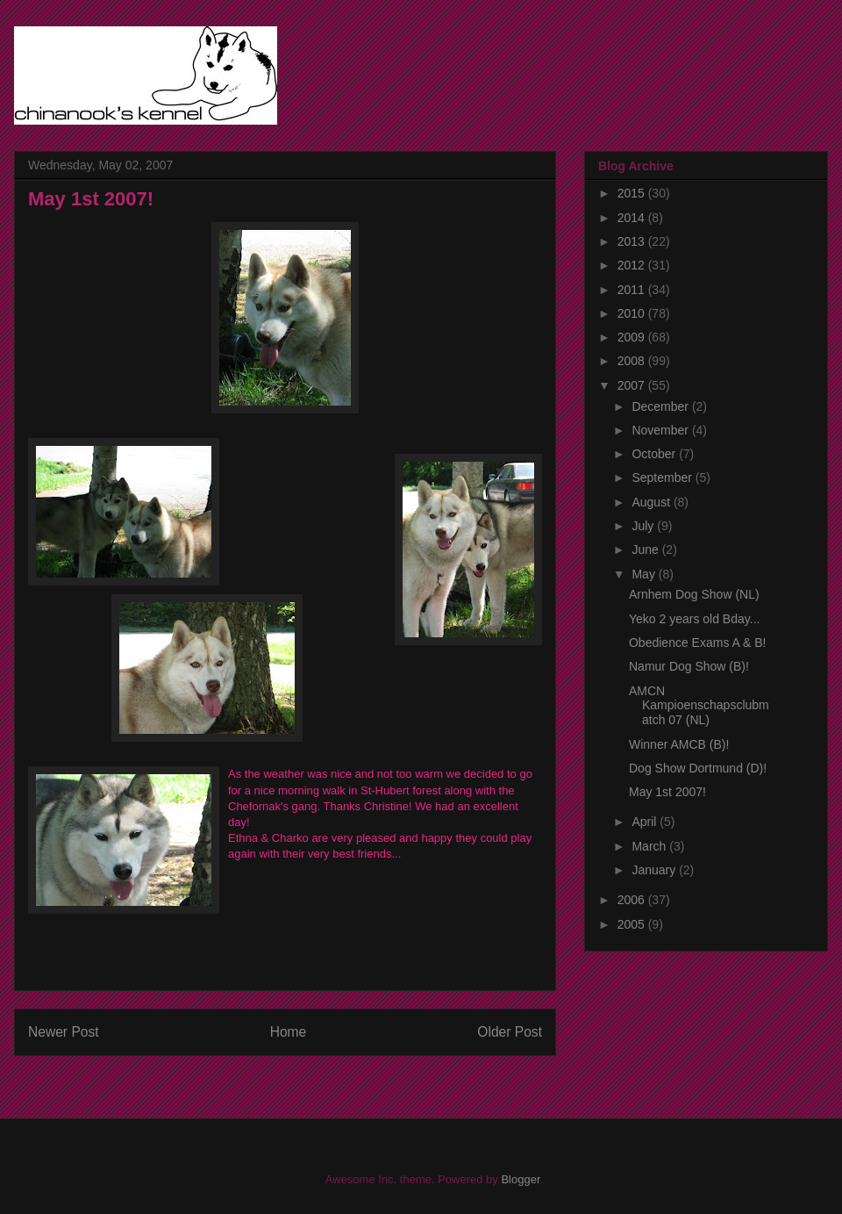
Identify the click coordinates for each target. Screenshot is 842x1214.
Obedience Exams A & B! (697, 643)
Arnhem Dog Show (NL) (694, 594)
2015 (632, 193)
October (655, 454)
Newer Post (63, 1031)
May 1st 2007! (667, 792)
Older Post (509, 1031)
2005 (632, 924)
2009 (632, 337)
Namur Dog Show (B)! (689, 666)
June (646, 549)
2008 (632, 361)
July (644, 526)
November (661, 430)
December (661, 406)
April (646, 822)
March (650, 846)
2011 (632, 290)
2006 (632, 900)
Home (288, 1031)
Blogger (520, 1179)
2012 (632, 265)
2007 (632, 385)
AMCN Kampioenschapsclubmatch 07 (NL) (699, 706)
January (655, 870)
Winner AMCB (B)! (679, 744)
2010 (632, 313)
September (663, 478)
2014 (632, 218)
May (645, 574)
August (652, 502)
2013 (632, 241)
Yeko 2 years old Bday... (694, 619)
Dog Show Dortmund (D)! (698, 768)
